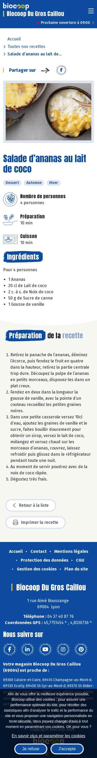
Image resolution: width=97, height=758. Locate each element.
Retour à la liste (31, 505)
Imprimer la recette (35, 522)
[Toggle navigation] (91, 12)
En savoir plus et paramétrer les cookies (48, 736)
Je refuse (30, 749)
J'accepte (67, 749)
